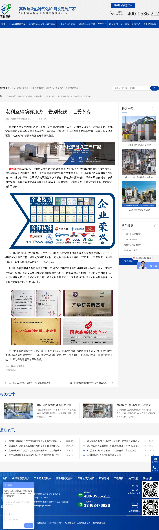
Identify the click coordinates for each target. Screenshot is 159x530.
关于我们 (133, 478)
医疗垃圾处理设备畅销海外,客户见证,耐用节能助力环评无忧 (35, 455)
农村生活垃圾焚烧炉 (54, 88)
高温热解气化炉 (72, 88)
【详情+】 (51, 417)
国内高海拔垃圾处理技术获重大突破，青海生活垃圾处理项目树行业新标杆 (56, 405)
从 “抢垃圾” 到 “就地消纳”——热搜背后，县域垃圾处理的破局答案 (113, 450)
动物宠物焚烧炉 (64, 478)
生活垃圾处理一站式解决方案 (139, 177)
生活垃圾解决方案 (17, 24)
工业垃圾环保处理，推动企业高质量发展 (33, 383)
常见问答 (51, 96)
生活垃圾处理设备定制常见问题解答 (104, 455)
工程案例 (118, 478)
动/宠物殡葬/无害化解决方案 (41, 24)
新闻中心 (136, 24)
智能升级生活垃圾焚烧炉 (139, 145)
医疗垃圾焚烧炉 (86, 478)
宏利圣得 (21, 366)
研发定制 (113, 24)
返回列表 (128, 261)
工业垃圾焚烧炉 (42, 478)
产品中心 (102, 24)
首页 (3, 24)
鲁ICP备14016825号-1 (41, 498)
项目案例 (125, 24)
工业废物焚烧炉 (37, 88)
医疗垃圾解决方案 (86, 24)
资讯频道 (29, 96)
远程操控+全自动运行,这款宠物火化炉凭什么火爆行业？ (136, 405)
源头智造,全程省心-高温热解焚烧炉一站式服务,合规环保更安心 (113, 441)
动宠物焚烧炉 (70, 523)
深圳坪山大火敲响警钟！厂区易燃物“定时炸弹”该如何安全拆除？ (113, 446)
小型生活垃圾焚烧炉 (20, 88)
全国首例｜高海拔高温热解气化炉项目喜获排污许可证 (34, 446)
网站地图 (148, 478)
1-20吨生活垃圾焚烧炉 (139, 210)
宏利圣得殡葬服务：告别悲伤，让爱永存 (74, 96)
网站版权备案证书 (122, 5)
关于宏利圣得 (149, 24)
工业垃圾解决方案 (66, 24)
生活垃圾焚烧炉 (20, 478)
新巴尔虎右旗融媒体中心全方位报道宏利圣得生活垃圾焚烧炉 (91, 383)
